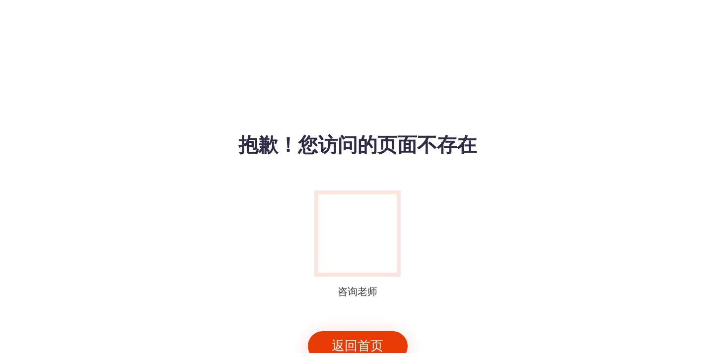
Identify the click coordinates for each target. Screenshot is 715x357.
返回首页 (357, 346)
